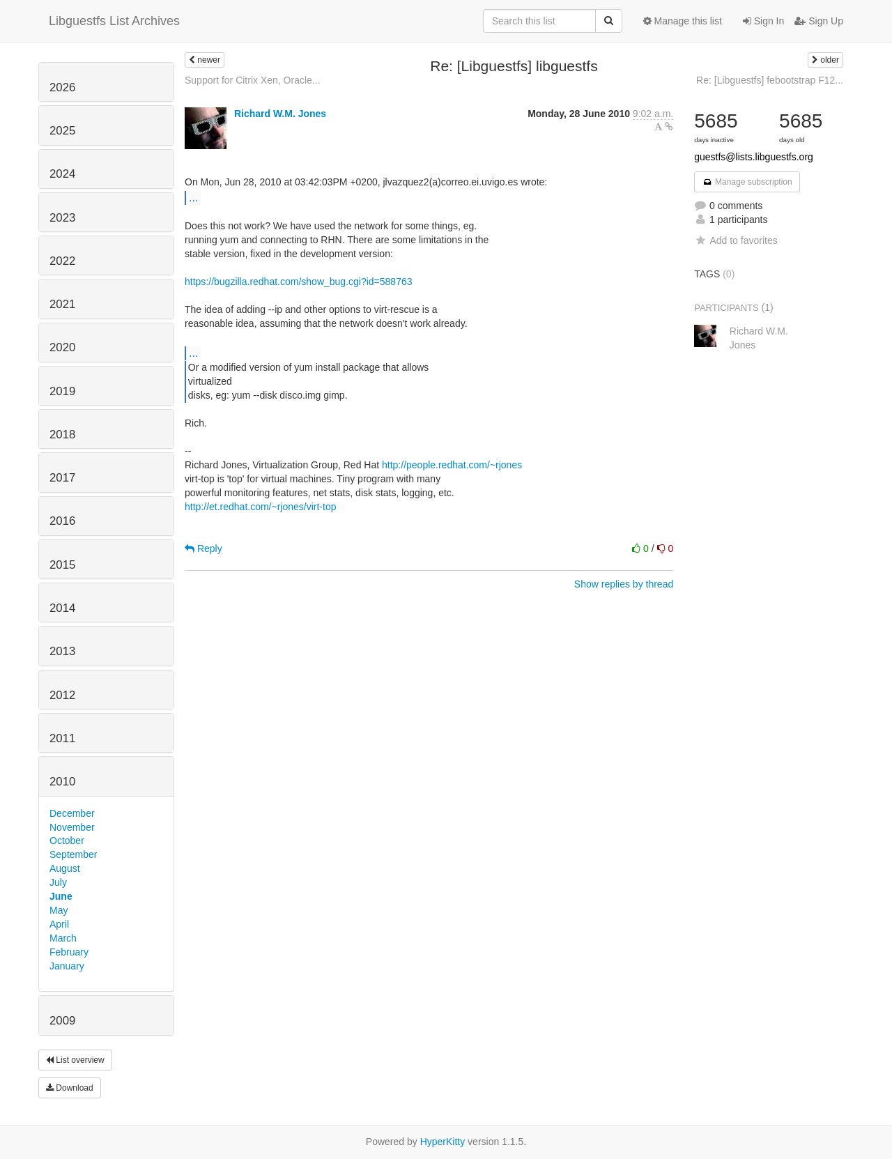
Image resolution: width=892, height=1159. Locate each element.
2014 (62, 608)
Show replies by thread (623, 584)
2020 (62, 347)
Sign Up (818, 20)
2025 (62, 130)
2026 (62, 87)
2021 (62, 304)
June (60, 896)
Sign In (763, 20)
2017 (62, 477)
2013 (62, 651)
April (59, 924)
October (66, 840)
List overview (75, 1060)
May (58, 910)
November (72, 827)
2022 (62, 261)
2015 (62, 564)
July (58, 882)
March (63, 938)
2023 (62, 217)
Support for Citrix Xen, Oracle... (253, 80)
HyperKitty (443, 1141)
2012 (62, 695)
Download (69, 1088)
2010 (62, 781)
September (73, 854)
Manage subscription (747, 182)
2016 (62, 521)
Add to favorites (735, 240)
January (66, 966)
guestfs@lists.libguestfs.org (753, 156)
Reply (203, 548)
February (69, 952)
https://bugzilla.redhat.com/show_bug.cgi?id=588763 (299, 281)
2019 (62, 391)
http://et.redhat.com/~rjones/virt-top (261, 506)
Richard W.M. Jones (280, 113)
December (72, 813)
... (193, 197)
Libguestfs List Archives (114, 21)
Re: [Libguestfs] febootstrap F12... (769, 80)
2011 (62, 738)
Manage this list (682, 20)
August (64, 868)
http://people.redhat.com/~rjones (452, 464)
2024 (62, 174)
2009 (62, 1020)
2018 (62, 434)
